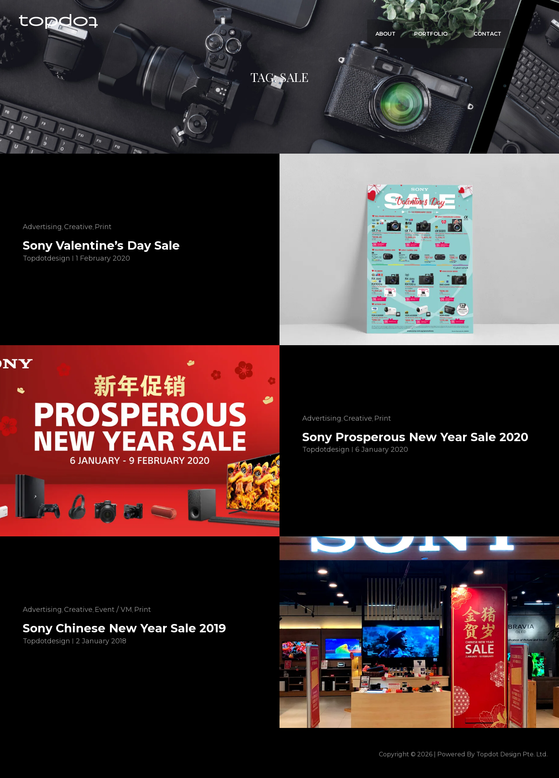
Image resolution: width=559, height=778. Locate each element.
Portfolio (439, 21)
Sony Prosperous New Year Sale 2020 (418, 436)
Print (103, 227)
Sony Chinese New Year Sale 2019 (127, 628)
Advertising (42, 227)
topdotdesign (46, 258)
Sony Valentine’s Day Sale (103, 245)
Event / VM (113, 609)
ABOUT (392, 21)
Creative (78, 227)
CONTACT (488, 21)
